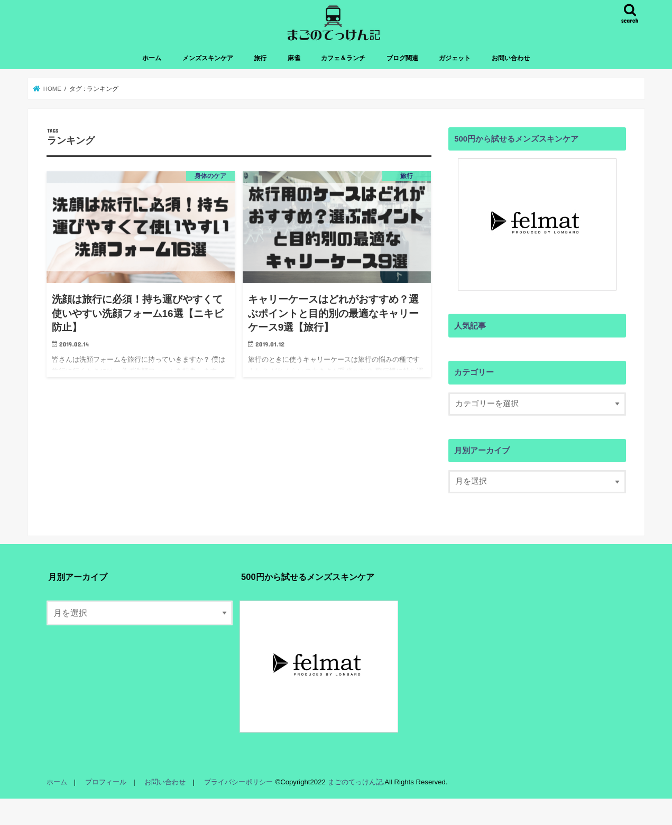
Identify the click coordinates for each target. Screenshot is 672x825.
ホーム (151, 58)
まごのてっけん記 (354, 782)
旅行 (260, 58)
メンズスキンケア (207, 58)
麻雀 (294, 58)
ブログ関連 (402, 58)
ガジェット (455, 58)
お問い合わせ (511, 58)
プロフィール (105, 782)
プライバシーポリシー (238, 782)
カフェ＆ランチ (343, 58)
